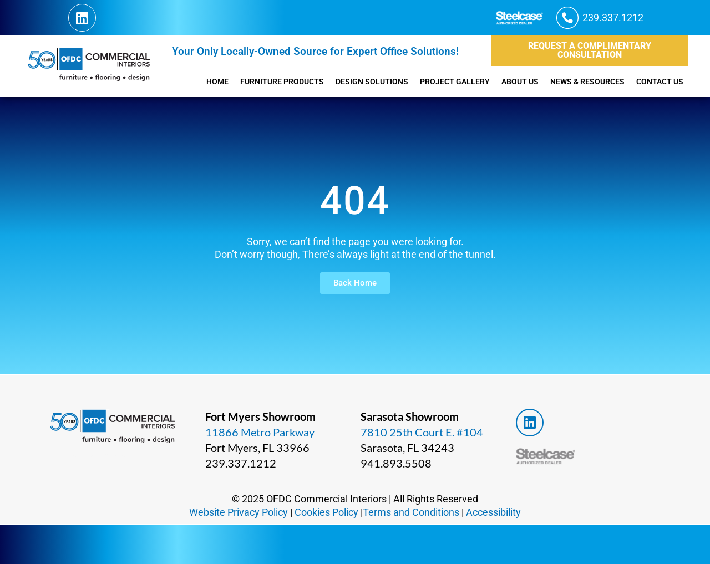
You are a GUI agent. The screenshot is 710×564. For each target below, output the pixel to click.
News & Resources (580, 81)
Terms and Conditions (414, 511)
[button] (596, 17)
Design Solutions (349, 81)
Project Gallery (437, 81)
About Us (507, 81)
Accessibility (497, 511)
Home (185, 81)
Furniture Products (254, 81)
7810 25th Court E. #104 (421, 432)
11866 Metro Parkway (259, 432)
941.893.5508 (394, 463)
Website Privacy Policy (236, 511)
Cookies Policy (327, 511)
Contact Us (658, 81)
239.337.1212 (239, 463)
